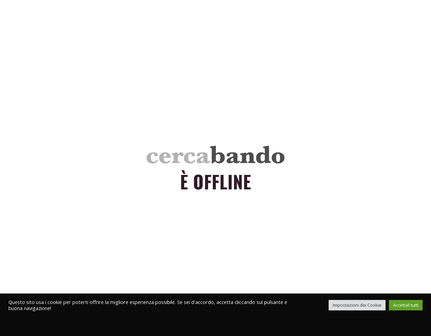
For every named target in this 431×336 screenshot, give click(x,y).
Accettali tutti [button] (406, 305)
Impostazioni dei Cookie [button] (357, 305)
